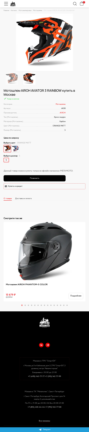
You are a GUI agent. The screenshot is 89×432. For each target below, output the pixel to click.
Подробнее (75, 295)
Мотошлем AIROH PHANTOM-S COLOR (27, 284)
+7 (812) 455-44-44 (36, 407)
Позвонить (34, 178)
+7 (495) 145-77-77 (36, 376)
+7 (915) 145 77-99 (53, 376)
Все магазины (44, 421)
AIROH (63, 113)
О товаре (8, 198)
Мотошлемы (61, 104)
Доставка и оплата (23, 198)
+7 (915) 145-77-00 (53, 407)
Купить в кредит (14, 186)
